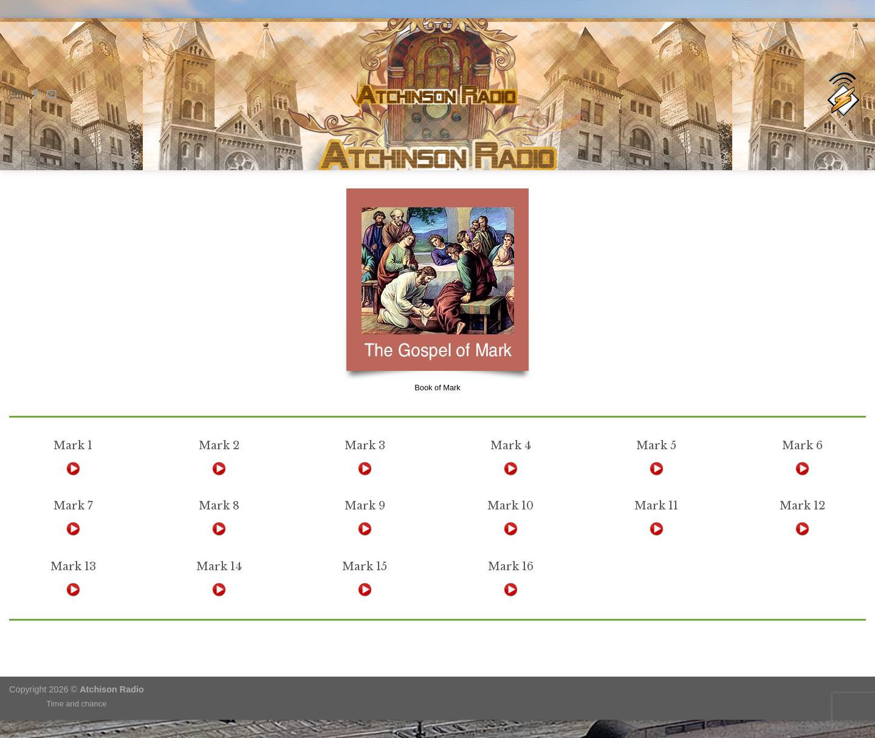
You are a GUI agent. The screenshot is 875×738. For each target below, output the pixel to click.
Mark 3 (365, 445)
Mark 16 (511, 566)
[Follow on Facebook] (36, 94)
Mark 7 (73, 505)
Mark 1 (72, 445)
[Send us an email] (52, 94)
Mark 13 (73, 566)
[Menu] (16, 94)
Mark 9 (365, 505)
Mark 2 (219, 445)
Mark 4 (510, 445)
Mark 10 (510, 505)
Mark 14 (219, 566)
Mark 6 (802, 445)
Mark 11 (656, 505)
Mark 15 (364, 566)
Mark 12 (802, 505)
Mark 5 (656, 445)
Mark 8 (219, 505)
